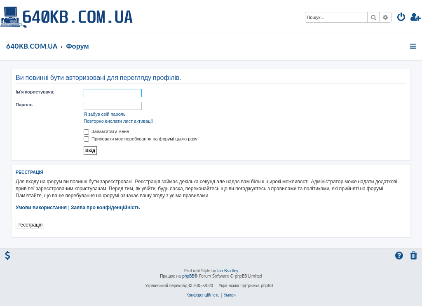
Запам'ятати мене (106, 131)
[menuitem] (401, 17)
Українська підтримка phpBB (245, 285)
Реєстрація (29, 225)
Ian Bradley (227, 270)
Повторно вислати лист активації (118, 121)
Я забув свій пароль (105, 114)
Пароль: (24, 104)
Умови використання (41, 207)
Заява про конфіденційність (105, 207)
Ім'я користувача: (35, 92)
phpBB (188, 275)
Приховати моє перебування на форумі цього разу (140, 139)
